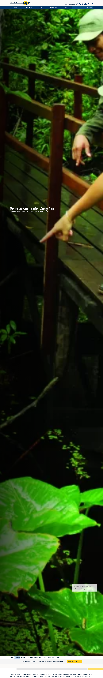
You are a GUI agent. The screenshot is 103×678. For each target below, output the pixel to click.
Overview (8, 668)
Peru (12, 657)
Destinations (16, 7)
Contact (66, 7)
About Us (41, 7)
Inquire (95, 668)
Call (58, 661)
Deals (53, 657)
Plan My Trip (53, 7)
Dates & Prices (64, 668)
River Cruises (37, 657)
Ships (44, 657)
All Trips (18, 657)
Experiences (29, 7)
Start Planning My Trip (73, 661)
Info (58, 657)
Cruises (23, 657)
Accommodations (44, 668)
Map (80, 668)
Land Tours (30, 657)
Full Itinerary (25, 668)
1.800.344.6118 (85, 4)
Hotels (49, 657)
